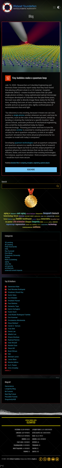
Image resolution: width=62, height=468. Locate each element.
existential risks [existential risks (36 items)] (50, 216)
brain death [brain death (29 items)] (27, 216)
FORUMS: (25, 451)
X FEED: (19, 436)
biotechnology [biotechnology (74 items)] (8, 216)
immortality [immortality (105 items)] (45, 219)
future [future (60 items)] (6, 219)
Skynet (7, 257)
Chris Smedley (13, 368)
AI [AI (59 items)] (9, 214)
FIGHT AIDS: (20, 442)
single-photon (19, 115)
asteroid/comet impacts (13, 270)
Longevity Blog (10, 389)
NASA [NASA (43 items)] (41, 222)
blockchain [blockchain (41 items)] (21, 216)
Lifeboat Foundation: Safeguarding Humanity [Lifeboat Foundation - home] (26, 7)
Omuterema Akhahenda (16, 320)
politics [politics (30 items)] (50, 222)
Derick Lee (11, 331)
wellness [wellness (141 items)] (36, 227)
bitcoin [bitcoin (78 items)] (16, 216)
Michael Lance (13, 357)
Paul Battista (12, 303)
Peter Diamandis (11, 247)
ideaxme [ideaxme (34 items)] (38, 219)
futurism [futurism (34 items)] (10, 219)
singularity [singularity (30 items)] (34, 224)
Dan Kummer (12, 317)
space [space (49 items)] (39, 224)
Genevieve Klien (15, 163)
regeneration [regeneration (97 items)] (20, 224)
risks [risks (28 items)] (31, 224)
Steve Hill (11, 348)
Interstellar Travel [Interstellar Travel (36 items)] (55, 219)
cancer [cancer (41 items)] (32, 216)
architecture (9, 268)
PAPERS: (34, 448)
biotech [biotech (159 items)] (55, 213)
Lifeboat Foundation (15, 459)
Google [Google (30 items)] (13, 219)
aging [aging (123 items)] (6, 213)
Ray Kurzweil (9, 251)
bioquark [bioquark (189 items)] (47, 213)
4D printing (9, 245)
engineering (37, 163)
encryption (30, 163)
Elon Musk (8, 253)
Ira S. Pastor (12, 365)
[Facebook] (40, 459)
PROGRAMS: (35, 445)
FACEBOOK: (18, 429)
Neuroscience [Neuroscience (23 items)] (45, 222)
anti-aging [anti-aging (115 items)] (21, 213)
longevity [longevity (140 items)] (36, 221)
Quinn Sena (12, 295)
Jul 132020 (7, 78)
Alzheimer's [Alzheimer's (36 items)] (14, 214)
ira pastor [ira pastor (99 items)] (9, 222)
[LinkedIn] (49, 459)
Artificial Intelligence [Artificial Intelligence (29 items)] (30, 214)
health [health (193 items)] (19, 218)
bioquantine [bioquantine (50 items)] (39, 214)
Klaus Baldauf (13, 323)
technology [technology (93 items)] (52, 224)
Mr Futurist (9, 391)
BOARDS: (34, 439)
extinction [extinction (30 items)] (57, 216)
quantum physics (45, 163)
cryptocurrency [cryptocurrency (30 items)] (37, 216)
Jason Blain (12, 359)
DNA (6, 249)
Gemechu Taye (13, 306)
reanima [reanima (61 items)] (55, 222)
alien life (8, 264)
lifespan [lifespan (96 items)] (28, 222)
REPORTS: (34, 442)
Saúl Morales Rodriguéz (16, 289)
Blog (31, 17)
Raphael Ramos (13, 340)
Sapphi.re (34, 459)
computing (24, 163)
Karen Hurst (12, 312)
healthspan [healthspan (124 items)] (27, 219)
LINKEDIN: (18, 433)
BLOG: (33, 436)
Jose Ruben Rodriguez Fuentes (19, 315)
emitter (20, 130)
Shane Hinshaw (13, 337)
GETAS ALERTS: (36, 433)
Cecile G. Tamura (14, 326)
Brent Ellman (12, 351)
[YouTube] (53, 459)
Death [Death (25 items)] (45, 216)
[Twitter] (44, 459)
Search (57, 186)
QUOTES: (34, 451)
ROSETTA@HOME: (17, 448)
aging (7, 262)
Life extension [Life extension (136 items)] (19, 221)
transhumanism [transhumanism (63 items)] (27, 227)
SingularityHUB (10, 399)
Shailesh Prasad (14, 301)
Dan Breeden (12, 298)
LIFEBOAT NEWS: (36, 429)
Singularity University (12, 255)
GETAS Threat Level (31, 422)
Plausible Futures (11, 397)
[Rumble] (57, 459)
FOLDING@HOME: (18, 445)
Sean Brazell (12, 343)
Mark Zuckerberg (11, 260)
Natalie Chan (12, 345)
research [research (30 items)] (27, 224)
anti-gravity (9, 266)
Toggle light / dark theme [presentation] (58, 7)
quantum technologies (24, 143)
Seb (9, 354)
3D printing (9, 242)
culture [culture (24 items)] (42, 216)
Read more (31, 169)
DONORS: (24, 439)
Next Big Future (10, 394)
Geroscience (9, 386)
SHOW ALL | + (8, 370)
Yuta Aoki (11, 329)
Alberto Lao (12, 334)
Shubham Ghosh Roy (15, 292)
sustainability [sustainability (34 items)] (44, 225)
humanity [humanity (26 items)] (34, 219)
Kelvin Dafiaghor (14, 309)
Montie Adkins (13, 362)
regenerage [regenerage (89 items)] (10, 224)
